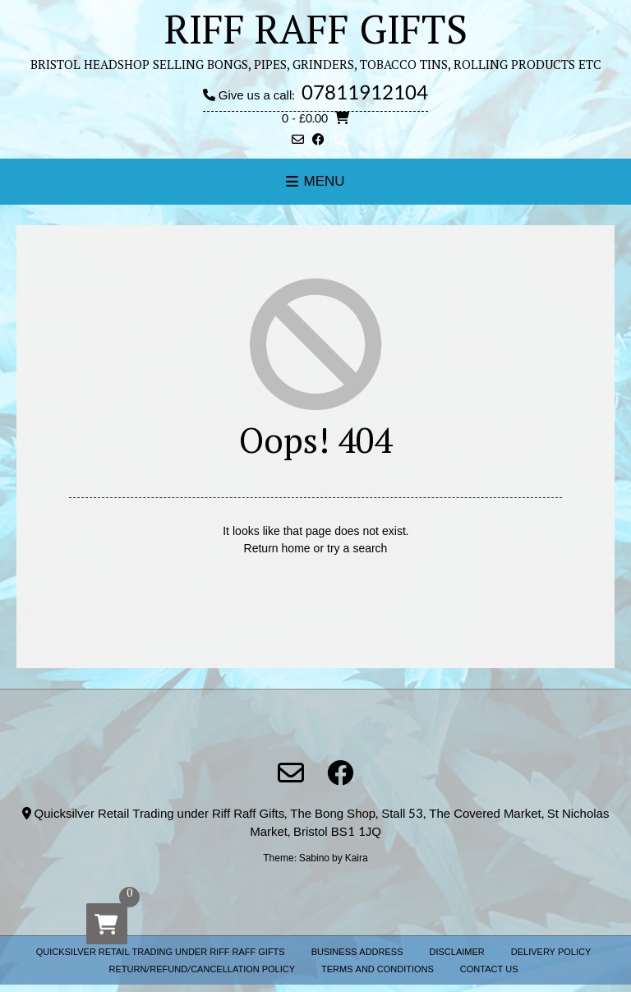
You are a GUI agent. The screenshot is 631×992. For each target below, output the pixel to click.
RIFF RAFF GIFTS (315, 28)
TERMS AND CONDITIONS (377, 969)
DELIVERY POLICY (551, 952)
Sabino (314, 858)
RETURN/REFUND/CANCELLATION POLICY (202, 969)
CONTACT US (489, 969)
